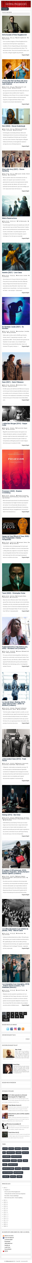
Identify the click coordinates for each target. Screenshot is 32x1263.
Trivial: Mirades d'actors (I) (14, 1105)
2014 (5, 1214)
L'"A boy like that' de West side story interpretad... (15, 1193)
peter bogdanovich (22, 37)
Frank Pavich (12, 764)
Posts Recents (7, 12)
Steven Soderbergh (22, 129)
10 (17, 1016)
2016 (5, 1210)
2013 (5, 1216)
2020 (5, 1202)
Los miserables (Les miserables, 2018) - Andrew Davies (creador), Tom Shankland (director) (15, 985)
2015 (5, 1212)
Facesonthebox (8, 1249)
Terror (25, 1160)
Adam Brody (20, 817)
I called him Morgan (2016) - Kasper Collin (14, 424)
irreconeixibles (18, 1172)
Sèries (25, 542)
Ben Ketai (26, 817)
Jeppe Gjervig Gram (7, 709)
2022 (5, 1187)
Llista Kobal (20, 933)
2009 (5, 1224)
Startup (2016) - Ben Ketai (11, 815)
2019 (5, 1204)
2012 (5, 1218)
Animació (20, 542)
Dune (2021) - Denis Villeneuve (12, 382)
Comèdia (26, 331)
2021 (5, 1200)
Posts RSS (18, 1261)
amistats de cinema (8, 1168)
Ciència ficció (5, 496)
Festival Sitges (23, 496)
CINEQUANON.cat (8, 1243)
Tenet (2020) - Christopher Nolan (13, 593)
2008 (5, 1226)
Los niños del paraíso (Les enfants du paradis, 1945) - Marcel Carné (15, 929)
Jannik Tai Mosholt (22, 708)
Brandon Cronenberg (23, 495)
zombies (19, 1176)
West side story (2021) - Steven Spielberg (13, 170)
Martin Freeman (13, 819)
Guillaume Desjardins (7, 877)
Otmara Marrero (21, 819)
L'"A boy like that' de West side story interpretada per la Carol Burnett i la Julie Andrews (14, 82)
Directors (25, 1152)
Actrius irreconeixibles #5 (14, 1124)
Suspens (14, 1160)
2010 (5, 1222)
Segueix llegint (25, 55)
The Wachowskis (22, 221)
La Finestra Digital (8, 1239)
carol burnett (20, 87)
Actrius (11, 1148)
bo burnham (21, 331)
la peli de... (6, 1176)
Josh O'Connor (21, 990)
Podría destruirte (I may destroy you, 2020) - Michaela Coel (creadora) (15, 647)
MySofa (6, 1251)
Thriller (4, 130)
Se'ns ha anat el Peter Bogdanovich (14, 35)
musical (9, 88)
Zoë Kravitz (9, 130)
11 (21, 1016)
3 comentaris (5, 276)
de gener (7, 1189)
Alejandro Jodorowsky (22, 763)
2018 (5, 1206)
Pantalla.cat (7, 1245)
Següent (6, 1020)
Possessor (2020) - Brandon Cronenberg (12, 492)
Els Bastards (7, 1241)
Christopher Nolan (21, 596)
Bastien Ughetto (21, 876)
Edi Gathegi (5, 819)
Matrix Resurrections (9, 218)
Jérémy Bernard (17, 877)
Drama (19, 651)
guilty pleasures (7, 1172)
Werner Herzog (13, 1164)
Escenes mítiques (16, 1156)
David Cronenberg (14, 496)
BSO (4, 1152)
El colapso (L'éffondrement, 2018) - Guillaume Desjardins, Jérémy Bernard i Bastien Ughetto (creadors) (15, 871)
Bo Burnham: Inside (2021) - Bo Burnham (13, 327)
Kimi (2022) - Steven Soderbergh (13, 126)
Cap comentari (6, 39)
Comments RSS (24, 1261)
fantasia (17, 1168)
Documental (20, 428)
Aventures (20, 385)
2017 (5, 1208)
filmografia (25, 1168)
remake (24, 173)
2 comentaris (12, 175)
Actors (5, 1148)
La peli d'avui (7, 1247)
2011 (5, 1220)
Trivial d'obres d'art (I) (13, 1132)
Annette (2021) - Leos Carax (12, 273)
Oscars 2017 (6, 1160)
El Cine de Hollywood (9, 1237)
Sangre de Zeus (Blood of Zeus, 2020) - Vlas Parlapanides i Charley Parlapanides (16, 537)
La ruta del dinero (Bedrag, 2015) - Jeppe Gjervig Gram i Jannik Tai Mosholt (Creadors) (14, 703)
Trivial (5, 1164)
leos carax (20, 275)
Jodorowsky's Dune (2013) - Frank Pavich (14, 760)
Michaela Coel (25, 651)
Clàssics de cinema (9, 1235)
